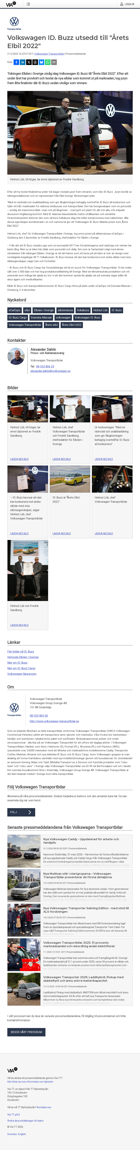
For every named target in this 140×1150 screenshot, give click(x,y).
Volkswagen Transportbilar (49, 53)
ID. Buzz (117, 310)
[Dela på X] (29, 62)
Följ (21, 812)
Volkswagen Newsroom (21, 674)
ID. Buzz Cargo (18, 317)
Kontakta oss (44, 1107)
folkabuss (83, 310)
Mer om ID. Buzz (17, 662)
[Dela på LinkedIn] (22, 62)
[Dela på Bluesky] (41, 62)
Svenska (12, 1134)
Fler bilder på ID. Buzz (20, 651)
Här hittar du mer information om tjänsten (30, 1081)
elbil (27, 310)
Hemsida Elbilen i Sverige (23, 657)
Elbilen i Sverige (44, 310)
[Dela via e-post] (54, 62)
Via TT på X (13, 1114)
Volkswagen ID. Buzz (87, 317)
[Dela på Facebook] (16, 62)
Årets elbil (51, 325)
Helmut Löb (100, 310)
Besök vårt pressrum (26, 1032)
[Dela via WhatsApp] (47, 62)
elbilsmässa (65, 310)
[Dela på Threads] (35, 62)
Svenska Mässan (41, 317)
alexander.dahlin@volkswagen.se (50, 371)
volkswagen (63, 317)
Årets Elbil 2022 (71, 325)
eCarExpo (14, 310)
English (22, 1134)
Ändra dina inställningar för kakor (25, 1120)
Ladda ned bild (19, 459)
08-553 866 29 (45, 366)
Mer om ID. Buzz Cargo (21, 668)
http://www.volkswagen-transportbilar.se (54, 721)
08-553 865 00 (39, 715)
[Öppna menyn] (29, 4)
